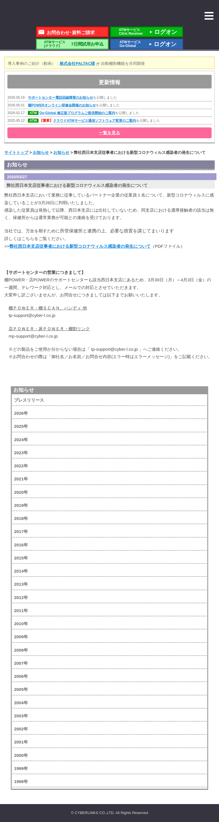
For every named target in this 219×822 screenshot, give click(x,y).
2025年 (21, 426)
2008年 (21, 650)
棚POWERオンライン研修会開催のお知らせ (62, 105)
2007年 (21, 663)
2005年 (21, 689)
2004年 (21, 702)
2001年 (21, 742)
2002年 (21, 728)
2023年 (21, 452)
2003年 (21, 715)
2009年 (21, 636)
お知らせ (23, 390)
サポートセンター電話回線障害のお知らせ (60, 98)
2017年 (21, 531)
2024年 (21, 439)
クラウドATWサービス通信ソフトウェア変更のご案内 (94, 121)
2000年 (21, 755)
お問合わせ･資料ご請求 (71, 32)
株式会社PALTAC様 (77, 63)
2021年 (21, 478)
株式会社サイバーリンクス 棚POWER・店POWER (50, 14)
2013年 (21, 584)
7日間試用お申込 (72, 44)
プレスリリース (29, 400)
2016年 (21, 544)
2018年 (21, 518)
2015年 (21, 557)
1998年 (21, 781)
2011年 (21, 610)
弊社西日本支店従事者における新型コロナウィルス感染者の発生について (80, 246)
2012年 (21, 597)
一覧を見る (109, 132)
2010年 (21, 623)
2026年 (21, 413)
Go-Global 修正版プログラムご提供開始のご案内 (77, 113)
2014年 (21, 571)
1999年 (21, 768)
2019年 (21, 505)
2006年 (21, 676)
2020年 (21, 492)
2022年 (21, 465)
